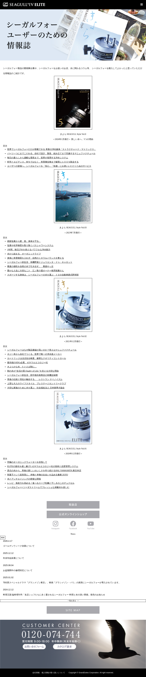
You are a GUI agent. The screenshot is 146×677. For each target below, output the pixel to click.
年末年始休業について (13, 558)
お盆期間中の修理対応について (17, 570)
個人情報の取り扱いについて (53, 673)
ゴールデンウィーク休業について (19, 546)
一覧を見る (72, 601)
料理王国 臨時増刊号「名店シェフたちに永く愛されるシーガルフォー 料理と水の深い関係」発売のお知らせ (54, 594)
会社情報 (36, 673)
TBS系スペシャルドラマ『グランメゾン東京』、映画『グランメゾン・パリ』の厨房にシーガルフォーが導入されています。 (61, 582)
